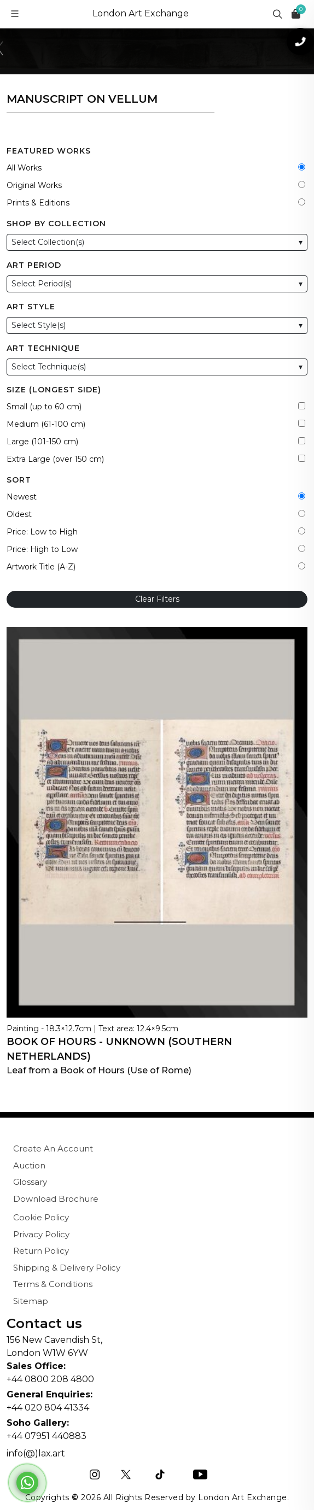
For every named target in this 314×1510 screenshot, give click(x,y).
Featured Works (49, 151)
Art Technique (43, 348)
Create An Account (53, 1148)
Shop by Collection (56, 223)
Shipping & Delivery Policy (66, 1267)
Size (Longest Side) (54, 390)
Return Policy (41, 1250)
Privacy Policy (41, 1234)
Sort (19, 480)
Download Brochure (55, 1199)
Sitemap (30, 1301)
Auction (29, 1165)
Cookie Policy (41, 1217)
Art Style (31, 307)
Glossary (30, 1182)
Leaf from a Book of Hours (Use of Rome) (99, 1070)
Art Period (34, 265)
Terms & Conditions (52, 1284)
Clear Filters (157, 599)
